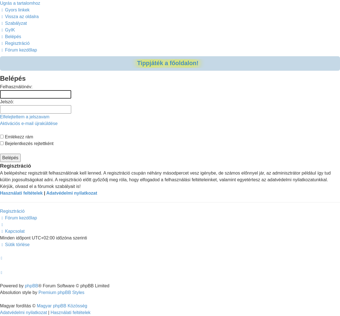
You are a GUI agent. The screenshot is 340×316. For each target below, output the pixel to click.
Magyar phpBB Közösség (62, 305)
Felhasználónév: (16, 86)
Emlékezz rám (16, 136)
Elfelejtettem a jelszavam (24, 116)
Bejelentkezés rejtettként (27, 143)
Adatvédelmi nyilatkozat (71, 193)
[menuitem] (19, 16)
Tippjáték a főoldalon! (167, 63)
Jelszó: (7, 101)
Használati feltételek (21, 193)
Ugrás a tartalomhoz (20, 3)
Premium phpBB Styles (62, 292)
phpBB (31, 285)
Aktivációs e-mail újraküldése (29, 123)
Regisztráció (12, 211)
